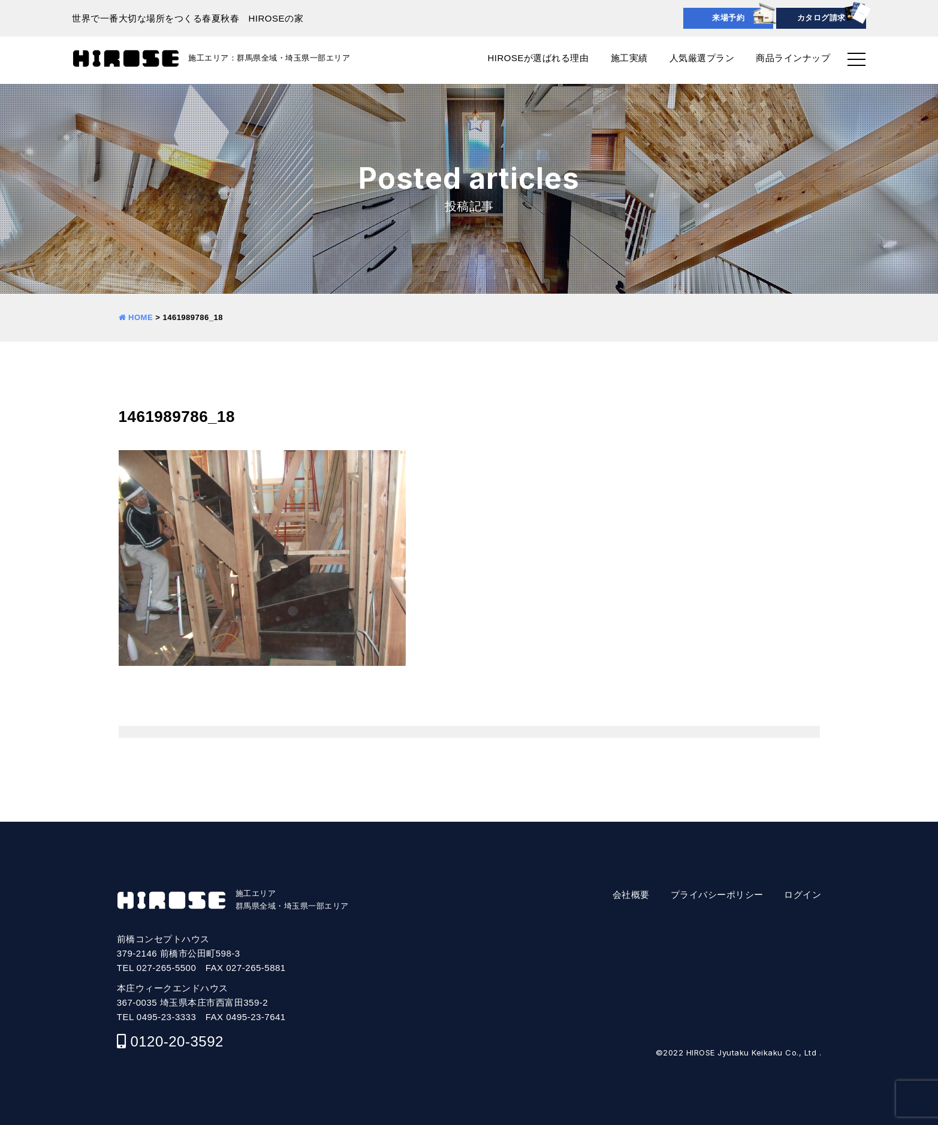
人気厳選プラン (702, 58)
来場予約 (728, 17)
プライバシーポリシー (717, 894)
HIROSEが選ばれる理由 (538, 58)
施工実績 (629, 58)
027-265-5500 (166, 968)
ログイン (802, 894)
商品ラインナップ (793, 58)
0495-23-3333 (166, 1017)
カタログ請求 (821, 17)
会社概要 (631, 894)
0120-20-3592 (176, 1041)
